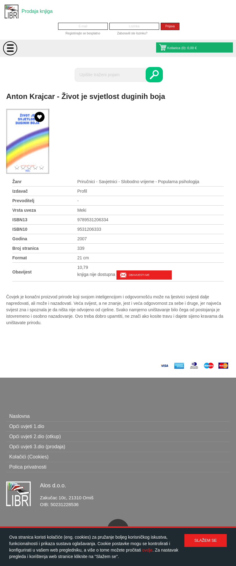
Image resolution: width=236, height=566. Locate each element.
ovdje (147, 550)
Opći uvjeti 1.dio (26, 426)
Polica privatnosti (27, 467)
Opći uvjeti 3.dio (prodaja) (37, 446)
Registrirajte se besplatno (82, 33)
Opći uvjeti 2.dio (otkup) (35, 436)
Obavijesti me (139, 275)
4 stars (35, 167)
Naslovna (19, 416)
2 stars (23, 167)
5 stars (41, 167)
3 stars (29, 167)
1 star (17, 167)
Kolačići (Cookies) (29, 456)
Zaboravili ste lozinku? (132, 33)
